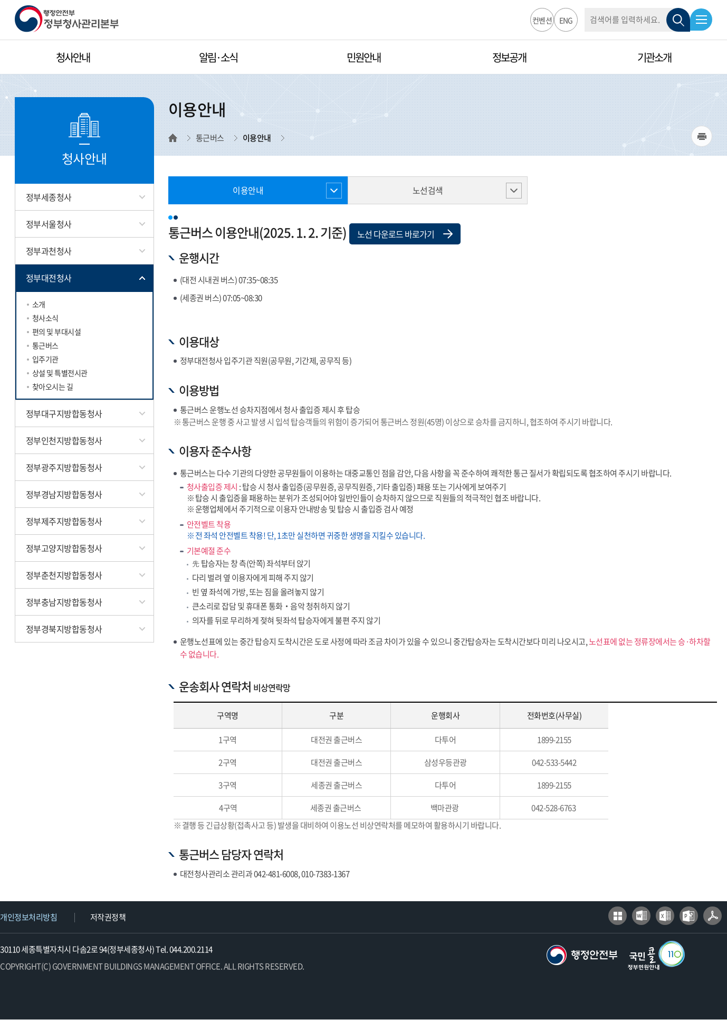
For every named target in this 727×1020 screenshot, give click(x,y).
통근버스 (45, 345)
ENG (564, 20)
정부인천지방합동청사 (64, 440)
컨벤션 (541, 20)
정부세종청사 (49, 197)
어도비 (712, 916)
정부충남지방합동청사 (64, 602)
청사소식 (45, 318)
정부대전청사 (49, 277)
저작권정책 (108, 917)
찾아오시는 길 (52, 386)
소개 (38, 304)
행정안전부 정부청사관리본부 (67, 18)
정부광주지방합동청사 (64, 467)
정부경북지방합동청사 (64, 628)
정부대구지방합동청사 (64, 413)
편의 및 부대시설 (56, 331)
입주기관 (45, 359)
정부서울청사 (49, 224)
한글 (617, 916)
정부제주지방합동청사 (64, 521)
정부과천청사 (49, 250)
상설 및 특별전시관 (60, 372)
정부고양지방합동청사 (64, 548)
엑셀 (665, 916)
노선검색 (427, 190)
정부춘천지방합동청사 (64, 575)
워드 (641, 916)
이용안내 (248, 190)
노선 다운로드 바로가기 (405, 234)
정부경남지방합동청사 (64, 494)
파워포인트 (689, 916)
